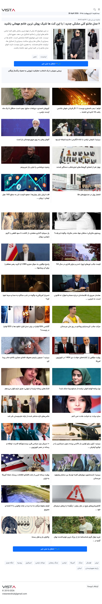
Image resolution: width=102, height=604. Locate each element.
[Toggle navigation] (98, 9)
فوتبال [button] (88, 563)
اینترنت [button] (43, 57)
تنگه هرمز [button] (9, 563)
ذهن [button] (35, 57)
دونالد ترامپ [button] (40, 563)
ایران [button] (96, 563)
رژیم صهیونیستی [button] (91, 568)
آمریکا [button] (72, 563)
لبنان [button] (80, 568)
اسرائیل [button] (28, 563)
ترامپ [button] (64, 563)
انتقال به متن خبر (51, 64)
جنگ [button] (80, 563)
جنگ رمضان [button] (53, 563)
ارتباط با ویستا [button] (92, 586)
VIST (8, 9)
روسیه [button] (19, 563)
